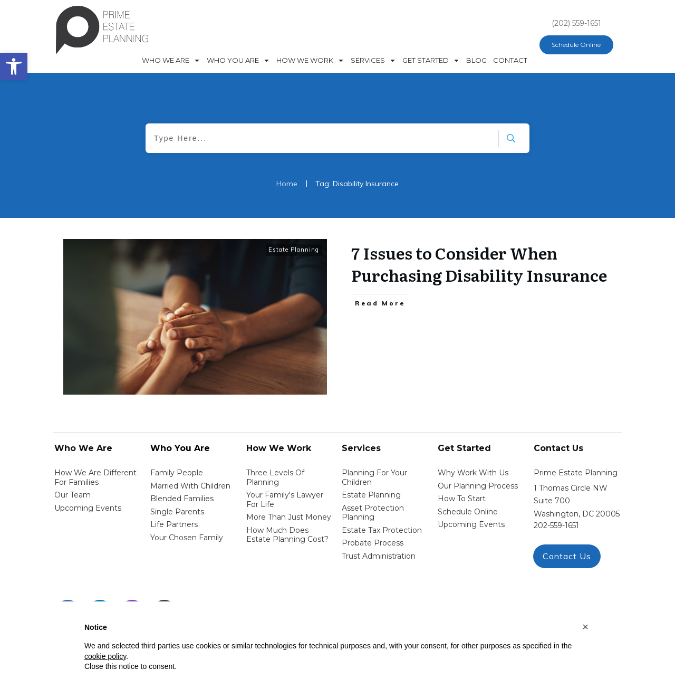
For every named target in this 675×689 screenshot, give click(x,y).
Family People (176, 472)
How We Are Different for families (95, 477)
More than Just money (288, 517)
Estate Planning (293, 249)
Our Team (72, 495)
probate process (372, 543)
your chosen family (186, 537)
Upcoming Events (87, 508)
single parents (177, 511)
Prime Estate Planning (576, 472)
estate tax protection (382, 530)
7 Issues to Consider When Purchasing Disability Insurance (479, 263)
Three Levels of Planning (275, 477)
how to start (462, 498)
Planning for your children (374, 477)
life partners (174, 524)
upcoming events (471, 524)
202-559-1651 (556, 525)
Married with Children (190, 486)
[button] (585, 626)
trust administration (379, 556)
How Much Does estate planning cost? (287, 534)
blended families (182, 498)
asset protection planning (373, 512)
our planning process (478, 486)
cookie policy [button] (105, 656)
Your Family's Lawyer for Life (284, 499)
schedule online (468, 511)
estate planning (371, 495)
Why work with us (473, 472)
